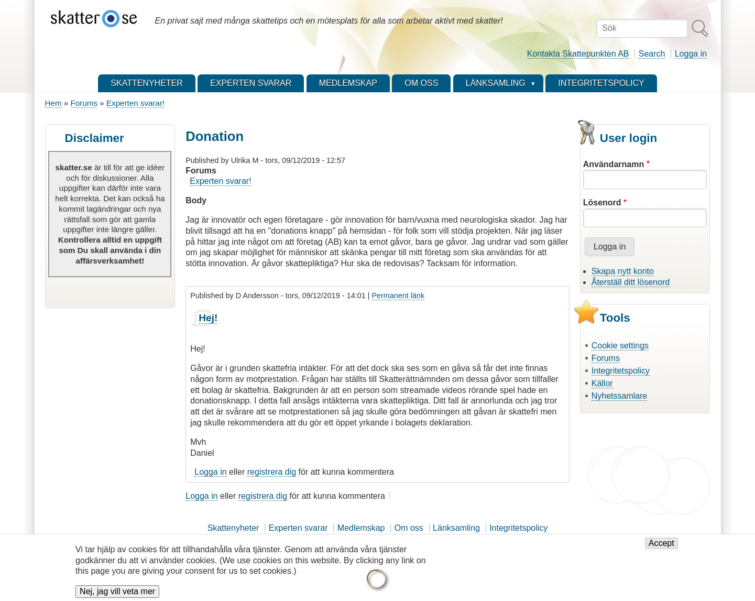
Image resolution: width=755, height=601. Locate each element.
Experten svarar (298, 527)
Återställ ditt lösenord (631, 282)
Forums (84, 103)
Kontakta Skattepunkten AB (578, 53)
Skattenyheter (233, 527)
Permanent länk (397, 295)
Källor (602, 383)
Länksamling (456, 527)
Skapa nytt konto (623, 271)
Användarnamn (613, 164)
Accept (661, 548)
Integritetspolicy (621, 370)
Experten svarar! (135, 103)
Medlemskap (361, 527)
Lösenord (602, 202)
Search (652, 53)
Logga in (691, 53)
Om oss (409, 527)
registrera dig (271, 471)
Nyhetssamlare (620, 395)
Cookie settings (620, 345)
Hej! (208, 317)
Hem (53, 103)
